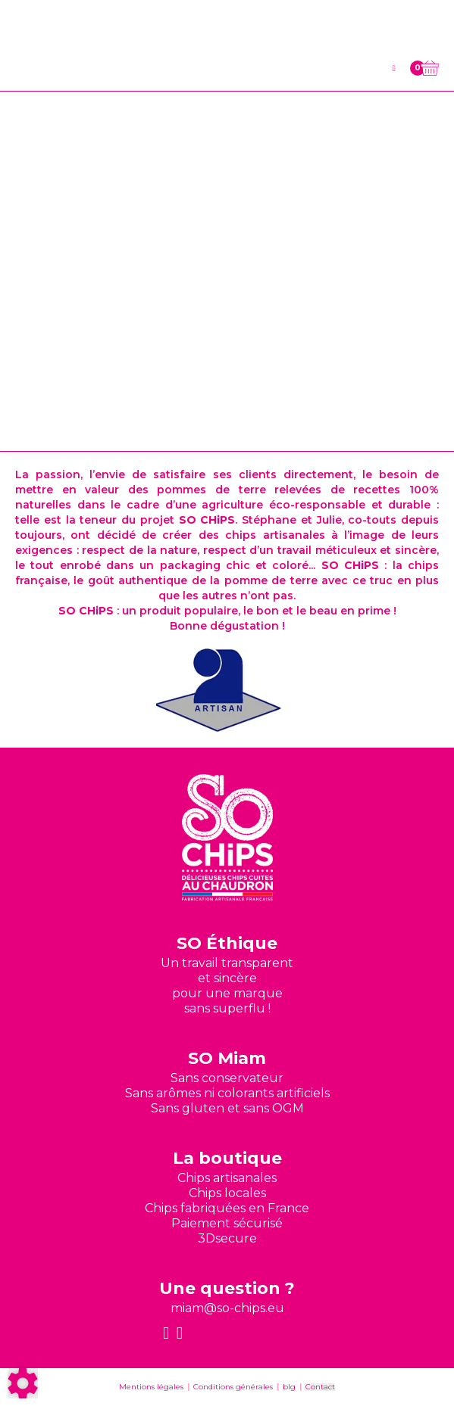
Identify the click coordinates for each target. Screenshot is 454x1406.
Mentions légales (151, 1387)
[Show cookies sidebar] (23, 1383)
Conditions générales (233, 1387)
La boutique (227, 1158)
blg (289, 1387)
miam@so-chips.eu (227, 1308)
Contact (320, 1387)
